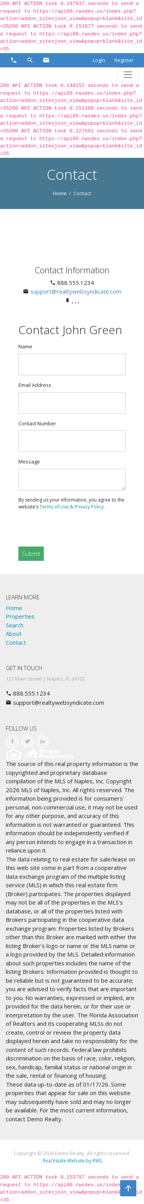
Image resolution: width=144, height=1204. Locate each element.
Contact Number (37, 423)
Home (60, 193)
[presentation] (82, 525)
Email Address (34, 384)
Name (25, 346)
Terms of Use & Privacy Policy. (72, 506)
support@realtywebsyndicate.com (75, 291)
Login (99, 60)
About (14, 633)
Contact (16, 642)
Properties (20, 616)
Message (29, 461)
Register (124, 60)
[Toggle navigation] (128, 74)
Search (14, 625)
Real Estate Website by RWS (72, 1160)
